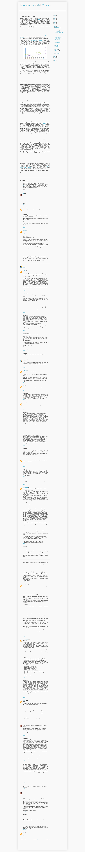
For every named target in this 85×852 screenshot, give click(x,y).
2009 (55, 56)
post (23, 185)
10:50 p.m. (24, 330)
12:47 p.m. (24, 431)
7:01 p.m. (24, 760)
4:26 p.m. (24, 705)
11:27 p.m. (24, 811)
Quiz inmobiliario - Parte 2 (59, 39)
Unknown (24, 230)
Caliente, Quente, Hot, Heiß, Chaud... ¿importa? (59, 34)
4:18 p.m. (24, 301)
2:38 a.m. (24, 484)
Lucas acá (45, 120)
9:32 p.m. (24, 557)
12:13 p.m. (24, 399)
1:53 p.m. (24, 267)
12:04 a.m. (24, 829)
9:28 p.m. (24, 312)
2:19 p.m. (24, 290)
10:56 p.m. (24, 476)
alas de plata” (40, 19)
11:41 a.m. (24, 190)
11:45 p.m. (24, 581)
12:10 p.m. (24, 204)
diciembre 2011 (57, 27)
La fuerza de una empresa (59, 36)
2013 (55, 23)
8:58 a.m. (24, 367)
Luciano (24, 207)
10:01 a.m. (24, 382)
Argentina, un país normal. (59, 32)
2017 (55, 18)
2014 (55, 22)
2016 (55, 19)
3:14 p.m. (24, 697)
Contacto (40, 11)
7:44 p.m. (24, 636)
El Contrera (25, 370)
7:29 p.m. (24, 445)
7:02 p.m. (24, 466)
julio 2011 (56, 45)
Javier (24, 832)
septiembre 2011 (58, 42)
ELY (43, 102)
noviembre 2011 (57, 28)
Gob (23, 193)
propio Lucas (44, 123)
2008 (55, 57)
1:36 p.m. (24, 233)
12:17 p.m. (24, 211)
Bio (20, 11)
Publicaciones (31, 11)
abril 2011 (56, 49)
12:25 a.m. (24, 835)
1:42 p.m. (24, 261)
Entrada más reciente (24, 839)
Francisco (24, 293)
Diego (24, 385)
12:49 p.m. (24, 227)
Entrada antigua (47, 839)
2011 (55, 26)
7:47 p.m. (24, 677)
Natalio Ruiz (25, 359)
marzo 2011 (57, 50)
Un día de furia (57, 31)
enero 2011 (57, 53)
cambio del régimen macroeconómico (36, 40)
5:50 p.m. (24, 735)
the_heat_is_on (25, 487)
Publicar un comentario (25, 837)
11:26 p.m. (24, 788)
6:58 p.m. (24, 543)
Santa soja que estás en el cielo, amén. (59, 38)
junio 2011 (57, 46)
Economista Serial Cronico (35, 5)
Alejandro (24, 402)
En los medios (24, 11)
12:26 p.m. (24, 409)
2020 (55, 15)
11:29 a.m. (24, 390)
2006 (55, 60)
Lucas (46, 102)
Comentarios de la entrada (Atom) (30, 840)
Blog (36, 11)
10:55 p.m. (24, 350)
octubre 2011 (57, 30)
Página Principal (35, 839)
